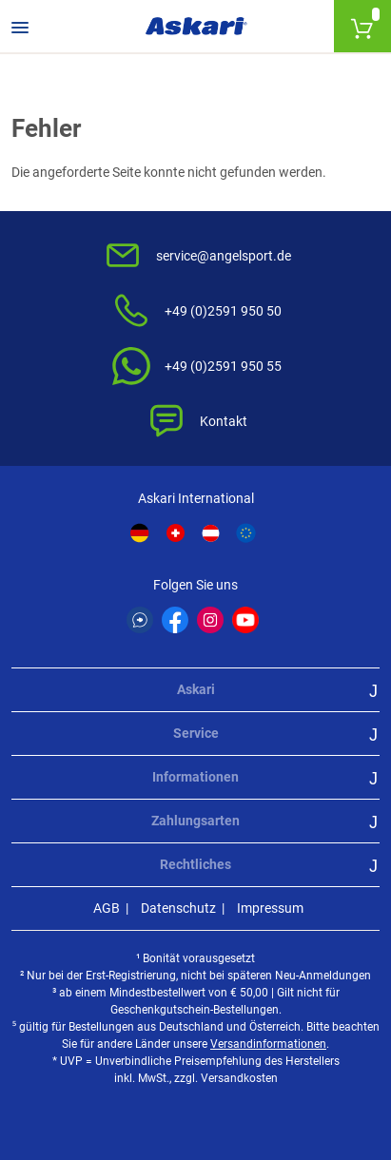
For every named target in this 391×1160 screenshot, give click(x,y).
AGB (106, 908)
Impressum (270, 908)
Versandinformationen (268, 1044)
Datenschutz (178, 908)
